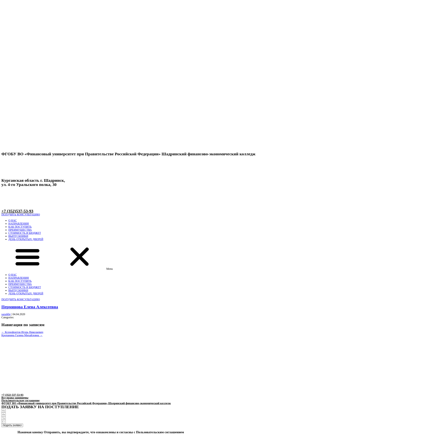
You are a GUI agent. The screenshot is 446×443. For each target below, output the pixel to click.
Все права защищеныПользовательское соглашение (20, 399)
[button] (20, 214)
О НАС (12, 220)
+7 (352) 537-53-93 (12, 394)
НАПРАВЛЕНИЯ (18, 223)
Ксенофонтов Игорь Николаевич (22, 332)
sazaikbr (6, 314)
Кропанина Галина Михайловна (22, 335)
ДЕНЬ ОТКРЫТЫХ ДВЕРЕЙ (25, 239)
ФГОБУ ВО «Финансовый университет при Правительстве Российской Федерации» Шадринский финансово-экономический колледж (86, 403)
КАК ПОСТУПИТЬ (20, 226)
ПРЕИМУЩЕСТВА (20, 229)
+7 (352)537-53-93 (17, 211)
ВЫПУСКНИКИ (18, 236)
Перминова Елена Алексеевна (29, 307)
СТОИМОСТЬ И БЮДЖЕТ (24, 233)
